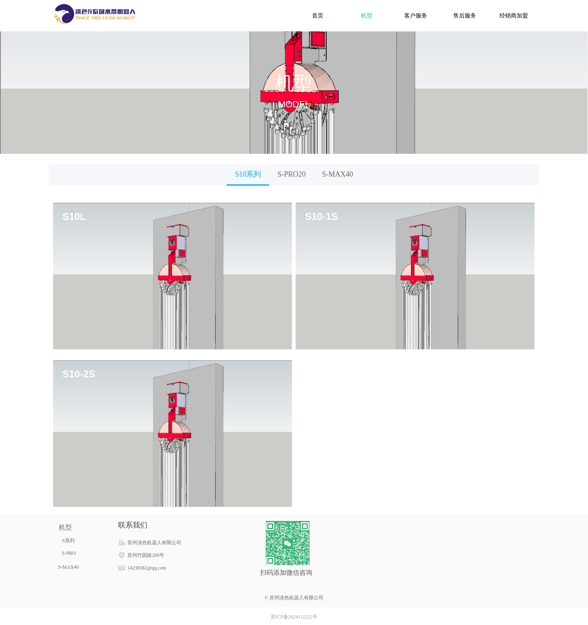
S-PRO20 (291, 174)
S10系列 (248, 174)
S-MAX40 (337, 174)
